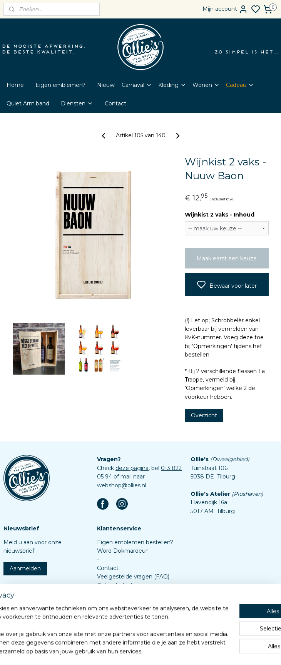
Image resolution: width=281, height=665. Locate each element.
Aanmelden (25, 568)
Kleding (172, 85)
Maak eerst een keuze (227, 258)
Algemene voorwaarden (129, 593)
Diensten (77, 103)
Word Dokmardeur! (123, 550)
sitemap (157, 650)
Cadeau (240, 85)
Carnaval (137, 85)
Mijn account (225, 9)
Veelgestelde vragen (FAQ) (133, 576)
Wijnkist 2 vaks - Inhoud (219, 214)
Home (15, 85)
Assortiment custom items (133, 611)
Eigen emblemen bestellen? (135, 542)
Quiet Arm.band (28, 103)
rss (171, 650)
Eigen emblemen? (60, 85)
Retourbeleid (114, 585)
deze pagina (132, 468)
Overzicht (204, 415)
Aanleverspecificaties (125, 619)
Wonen (206, 85)
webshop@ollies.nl (121, 485)
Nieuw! (106, 85)
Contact (115, 103)
